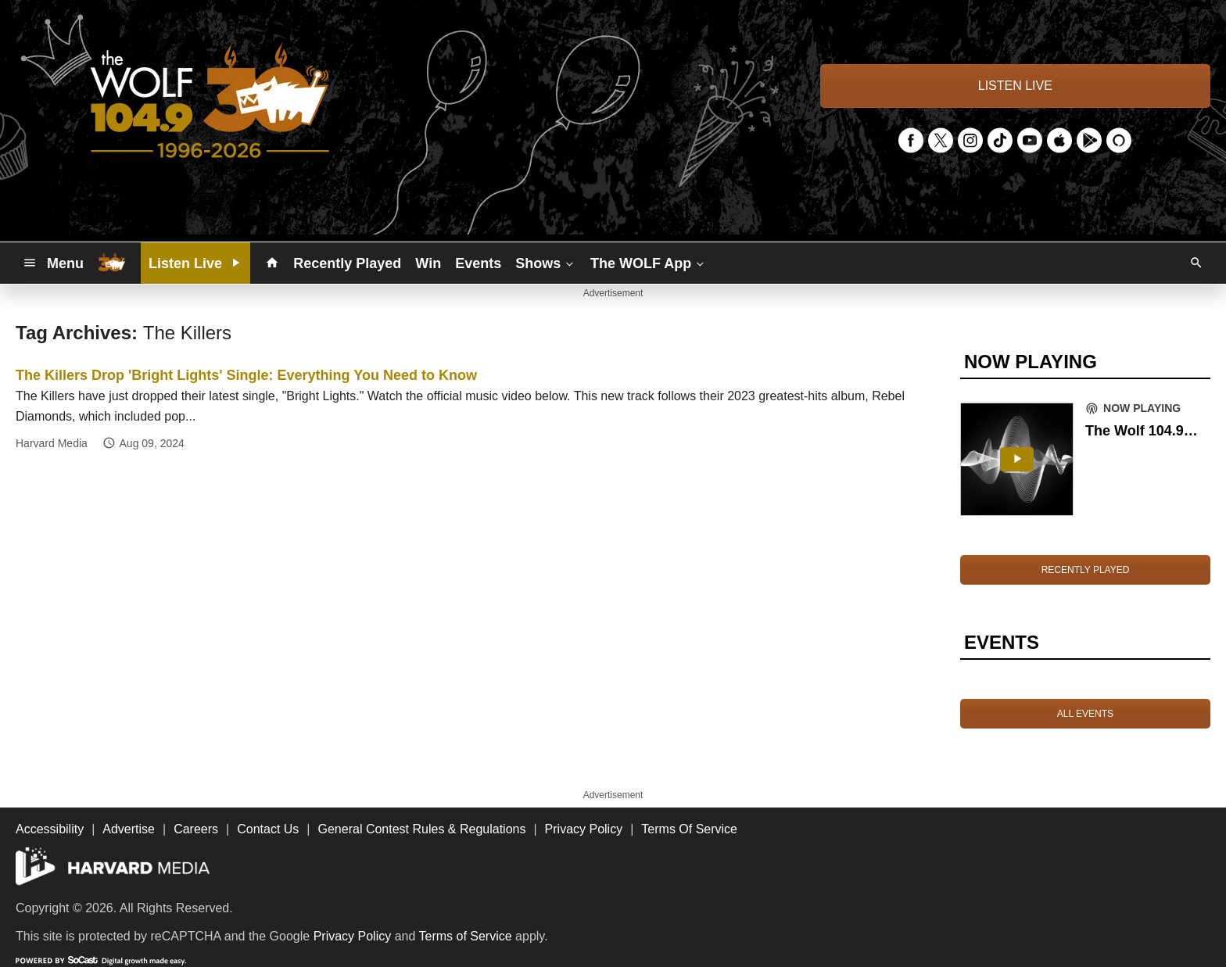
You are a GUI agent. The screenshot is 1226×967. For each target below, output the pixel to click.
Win (428, 263)
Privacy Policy (353, 936)
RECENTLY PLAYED (1085, 569)
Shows (545, 262)
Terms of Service (465, 936)
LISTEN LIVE (1015, 85)
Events (478, 263)
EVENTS (1001, 642)
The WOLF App (648, 262)
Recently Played (347, 263)
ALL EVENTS (1085, 713)
